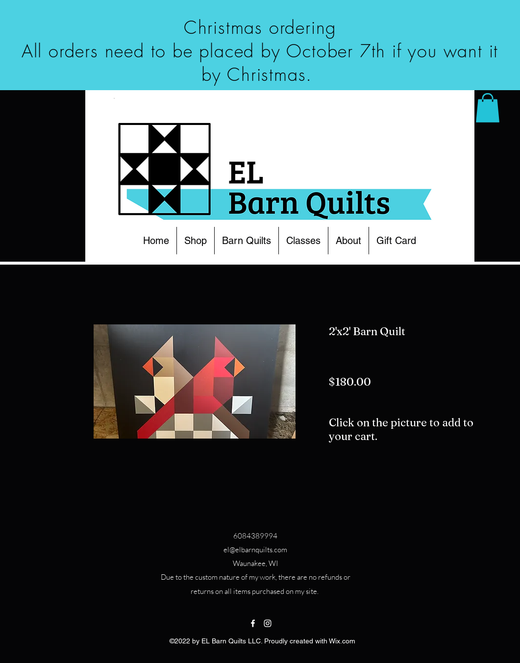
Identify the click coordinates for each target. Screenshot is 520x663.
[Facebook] (253, 623)
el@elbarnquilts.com (255, 549)
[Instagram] (267, 623)
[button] (195, 240)
